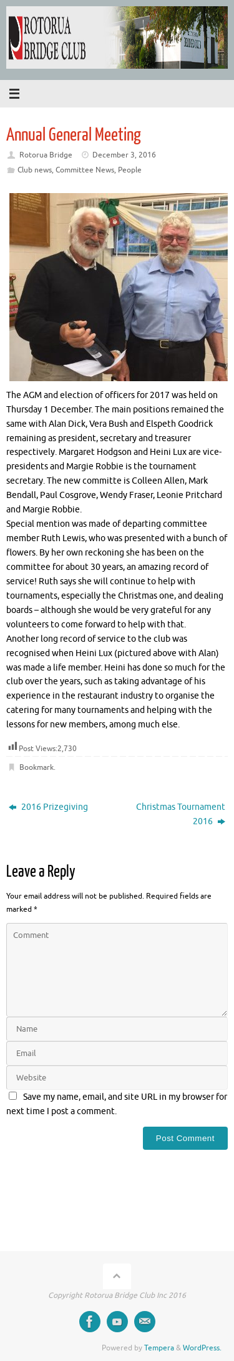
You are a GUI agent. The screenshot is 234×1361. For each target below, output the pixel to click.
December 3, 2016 (124, 155)
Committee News (85, 170)
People (130, 170)
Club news (34, 170)
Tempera (159, 1348)
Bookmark (36, 767)
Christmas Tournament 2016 (180, 814)
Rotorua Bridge (45, 155)
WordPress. (202, 1348)
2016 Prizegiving (48, 807)
